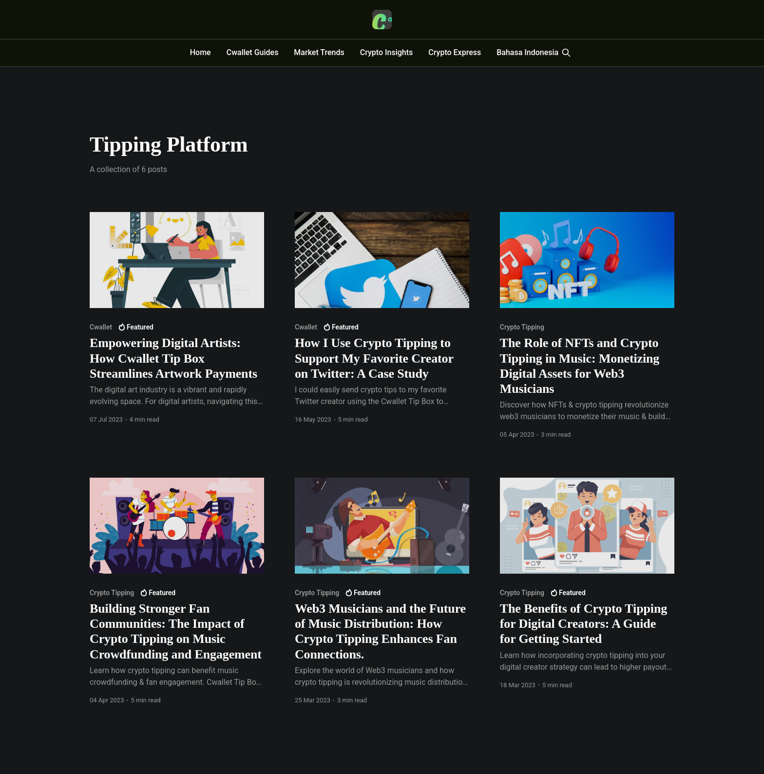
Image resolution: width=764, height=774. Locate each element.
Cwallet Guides (253, 52)
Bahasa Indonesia (527, 52)
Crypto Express (454, 52)
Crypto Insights (386, 52)
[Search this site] (566, 52)
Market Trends (319, 52)
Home (200, 52)
